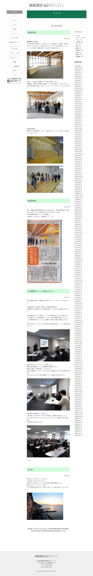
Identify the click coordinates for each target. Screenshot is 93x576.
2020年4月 (77, 191)
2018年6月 (77, 222)
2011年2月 (77, 360)
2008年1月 (77, 435)
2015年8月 (77, 266)
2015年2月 (77, 279)
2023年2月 (77, 122)
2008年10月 (78, 416)
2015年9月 (77, 264)
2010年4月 (77, 381)
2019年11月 (78, 197)
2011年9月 (77, 345)
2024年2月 (77, 99)
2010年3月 (77, 383)
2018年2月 (77, 229)
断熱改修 (78, 50)
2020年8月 (77, 183)
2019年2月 (77, 210)
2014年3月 (77, 297)
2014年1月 (77, 302)
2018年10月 (78, 216)
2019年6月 (77, 201)
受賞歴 (14, 63)
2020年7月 (77, 185)
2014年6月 (77, 291)
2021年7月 (77, 160)
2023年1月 (77, 124)
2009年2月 (77, 408)
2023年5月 (77, 116)
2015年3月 (77, 276)
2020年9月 (77, 180)
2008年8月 (77, 420)
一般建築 (78, 42)
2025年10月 (78, 70)
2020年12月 (78, 174)
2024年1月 (77, 101)
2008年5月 (77, 427)
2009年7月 (77, 398)
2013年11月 (78, 306)
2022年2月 (77, 145)
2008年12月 (78, 412)
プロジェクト (14, 34)
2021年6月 (77, 162)
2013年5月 (77, 314)
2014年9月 (77, 285)
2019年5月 (77, 203)
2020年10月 (78, 178)
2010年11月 (78, 366)
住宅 (77, 44)
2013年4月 (77, 316)
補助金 (77, 54)
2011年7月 (77, 350)
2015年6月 (77, 270)
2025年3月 (77, 82)
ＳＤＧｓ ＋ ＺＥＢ (14, 54)
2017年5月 (77, 243)
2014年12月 (78, 281)
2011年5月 (77, 354)
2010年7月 (77, 375)
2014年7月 (77, 289)
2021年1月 (77, 172)
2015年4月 (77, 274)
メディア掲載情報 (14, 68)
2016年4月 (77, 258)
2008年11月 (78, 414)
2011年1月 (77, 362)
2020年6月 (77, 187)
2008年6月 (77, 425)
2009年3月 (77, 406)
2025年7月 (77, 74)
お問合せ (14, 72)
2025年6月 (77, 76)
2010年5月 (77, 379)
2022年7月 (77, 137)
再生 (77, 46)
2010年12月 (78, 364)
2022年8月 (77, 135)
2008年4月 (77, 429)
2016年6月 (77, 256)
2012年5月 (77, 331)
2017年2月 (77, 245)
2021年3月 (77, 168)
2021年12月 (78, 149)
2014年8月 (77, 287)
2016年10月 (78, 249)
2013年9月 (77, 310)
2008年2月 (77, 433)
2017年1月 (77, 247)
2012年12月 (78, 320)
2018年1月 (77, 231)
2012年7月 (77, 327)
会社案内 (14, 29)
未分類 (77, 52)
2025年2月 (77, 85)
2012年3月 (77, 335)
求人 (14, 20)
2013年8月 (77, 312)
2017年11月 (78, 233)
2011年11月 (78, 343)
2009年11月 (78, 391)
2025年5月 (77, 78)
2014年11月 (78, 283)
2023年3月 (77, 120)
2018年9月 (77, 218)
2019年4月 (77, 206)
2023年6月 (77, 114)
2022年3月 (77, 143)
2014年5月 (77, 293)
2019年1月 (77, 212)
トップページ (14, 16)
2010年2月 (77, 385)
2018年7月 (77, 220)
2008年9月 (77, 418)
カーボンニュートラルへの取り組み (14, 49)
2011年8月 (77, 347)
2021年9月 (77, 155)
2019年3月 (77, 208)
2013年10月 (78, 308)
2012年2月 (77, 337)
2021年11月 (78, 151)
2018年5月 (77, 224)
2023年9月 (77, 107)
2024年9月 (77, 93)
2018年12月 (78, 214)
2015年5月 (77, 272)
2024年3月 (77, 97)
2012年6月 (77, 329)
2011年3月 (77, 358)
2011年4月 (77, 356)
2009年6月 (77, 400)
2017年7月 (77, 239)
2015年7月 (77, 268)
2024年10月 (78, 91)
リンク (14, 77)
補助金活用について (14, 43)
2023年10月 (78, 105)
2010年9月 (77, 370)
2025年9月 (77, 72)
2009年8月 (77, 395)
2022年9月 (77, 132)
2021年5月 (77, 164)
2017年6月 (77, 241)
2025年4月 (77, 80)
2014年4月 (77, 295)
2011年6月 (77, 352)
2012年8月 (77, 324)
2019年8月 (77, 199)
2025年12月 (78, 68)
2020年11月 (78, 176)
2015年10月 (78, 262)
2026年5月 (77, 66)
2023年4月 (77, 118)
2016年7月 (77, 254)
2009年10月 (78, 393)
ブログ (14, 25)
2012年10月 (78, 322)
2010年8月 (77, 373)
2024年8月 (77, 95)
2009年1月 (77, 410)
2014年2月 (77, 299)
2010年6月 (77, 377)
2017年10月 (78, 235)
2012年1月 (77, 339)
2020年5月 (77, 189)
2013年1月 (77, 318)
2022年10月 (78, 130)
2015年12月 (78, 260)
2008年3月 (77, 431)
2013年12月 (78, 304)
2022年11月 (78, 128)
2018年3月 (77, 226)
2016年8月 (77, 251)
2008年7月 (77, 423)
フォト (77, 40)
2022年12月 (78, 126)
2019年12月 (78, 195)
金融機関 (78, 56)
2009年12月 (78, 389)
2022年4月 (77, 141)
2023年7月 (77, 112)
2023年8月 (77, 110)
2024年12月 (78, 89)
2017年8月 (77, 237)
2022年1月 (77, 147)
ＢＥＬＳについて (14, 59)
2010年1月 (77, 387)
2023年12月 (78, 103)
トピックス (79, 38)
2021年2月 (77, 170)
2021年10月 (78, 153)
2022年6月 (77, 139)
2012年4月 (77, 333)
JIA (76, 36)
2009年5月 (77, 402)
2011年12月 (78, 341)
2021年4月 (77, 166)
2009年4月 (77, 404)
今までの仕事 (14, 39)
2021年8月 (77, 158)
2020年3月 (77, 193)
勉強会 (77, 48)
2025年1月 (77, 87)
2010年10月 (78, 368)
